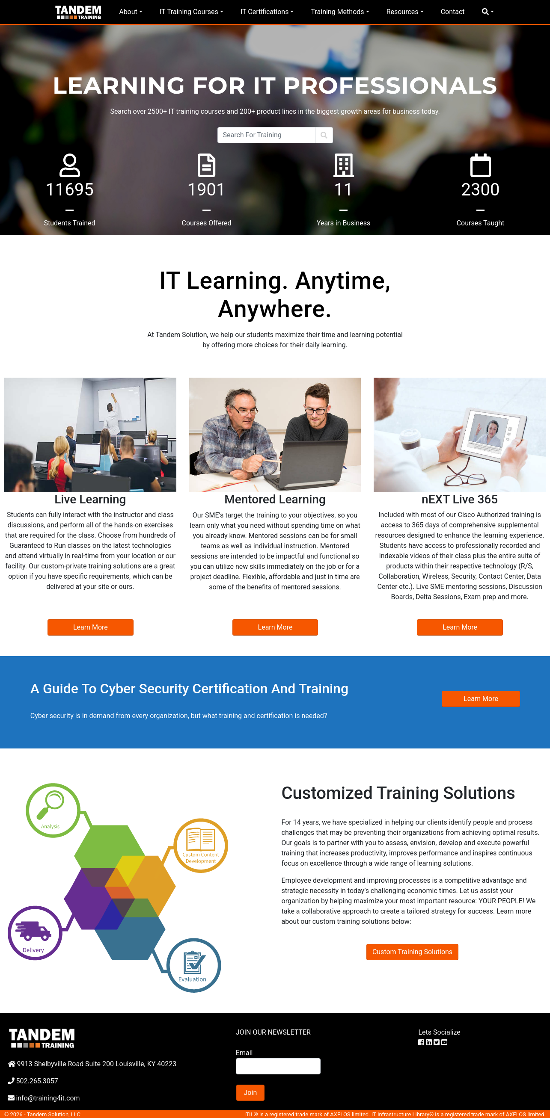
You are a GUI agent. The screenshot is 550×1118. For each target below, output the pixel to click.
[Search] (266, 135)
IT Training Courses (189, 12)
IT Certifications (264, 12)
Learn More (90, 627)
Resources (402, 12)
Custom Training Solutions (412, 952)
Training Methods (337, 12)
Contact (453, 12)
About (128, 12)
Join (250, 1092)
